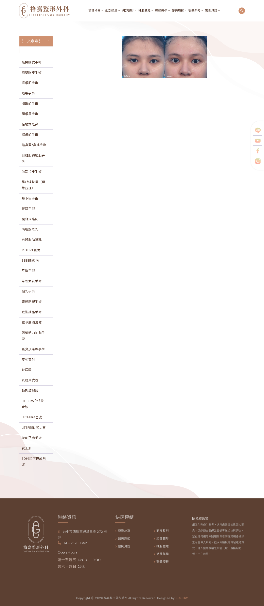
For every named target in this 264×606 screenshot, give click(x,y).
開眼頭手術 (30, 104)
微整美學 (161, 11)
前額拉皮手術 (32, 172)
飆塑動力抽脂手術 (33, 336)
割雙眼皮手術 (32, 73)
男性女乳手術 (32, 281)
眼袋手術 (28, 93)
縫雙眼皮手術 (32, 62)
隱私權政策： (202, 521)
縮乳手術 (28, 291)
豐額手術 (28, 209)
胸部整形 (128, 11)
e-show (182, 600)
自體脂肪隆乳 (32, 240)
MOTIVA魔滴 (31, 250)
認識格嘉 (94, 11)
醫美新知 (194, 11)
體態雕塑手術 (32, 302)
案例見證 (211, 11)
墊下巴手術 (30, 198)
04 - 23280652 (72, 545)
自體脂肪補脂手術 (33, 158)
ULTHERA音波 (32, 417)
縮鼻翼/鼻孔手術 (34, 145)
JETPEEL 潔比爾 (34, 427)
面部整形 (111, 11)
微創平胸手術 (32, 438)
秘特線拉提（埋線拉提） (33, 185)
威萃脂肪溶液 (32, 322)
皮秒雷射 (28, 359)
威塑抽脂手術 (32, 312)
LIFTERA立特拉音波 (33, 404)
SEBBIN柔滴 (30, 260)
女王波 (27, 448)
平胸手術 (28, 271)
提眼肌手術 (30, 83)
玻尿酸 (27, 370)
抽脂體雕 (144, 11)
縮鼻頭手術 (30, 135)
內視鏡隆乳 (30, 229)
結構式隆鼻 (30, 124)
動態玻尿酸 (30, 390)
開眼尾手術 (30, 114)
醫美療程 (178, 11)
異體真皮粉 (30, 380)
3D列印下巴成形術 (34, 461)
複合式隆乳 (30, 219)
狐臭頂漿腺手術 (33, 349)
